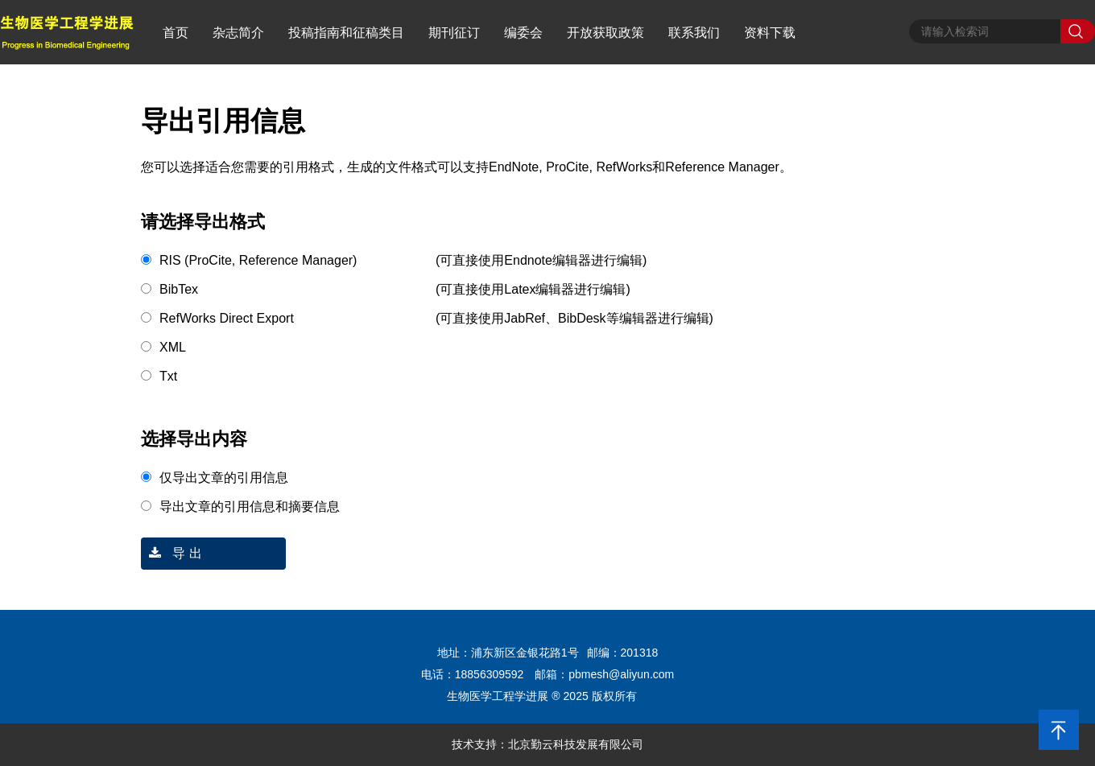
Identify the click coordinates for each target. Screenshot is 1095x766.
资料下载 (769, 32)
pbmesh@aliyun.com (621, 674)
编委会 (523, 32)
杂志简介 (238, 32)
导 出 (171, 553)
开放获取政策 (605, 32)
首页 (175, 32)
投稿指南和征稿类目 (346, 32)
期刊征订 (454, 32)
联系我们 (694, 32)
